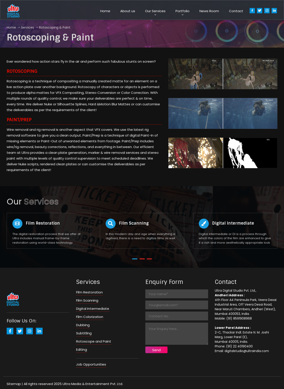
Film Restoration (89, 292)
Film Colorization (89, 316)
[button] (134, 258)
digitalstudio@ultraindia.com (247, 351)
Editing (81, 349)
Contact (236, 11)
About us (127, 11)
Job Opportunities (91, 364)
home (11, 27)
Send (156, 350)
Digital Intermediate (92, 308)
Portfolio (182, 11)
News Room (209, 11)
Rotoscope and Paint (93, 341)
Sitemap (14, 383)
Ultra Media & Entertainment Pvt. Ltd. (93, 383)
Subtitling (84, 333)
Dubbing (83, 325)
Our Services (155, 11)
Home (105, 11)
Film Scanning (87, 300)
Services (27, 27)
